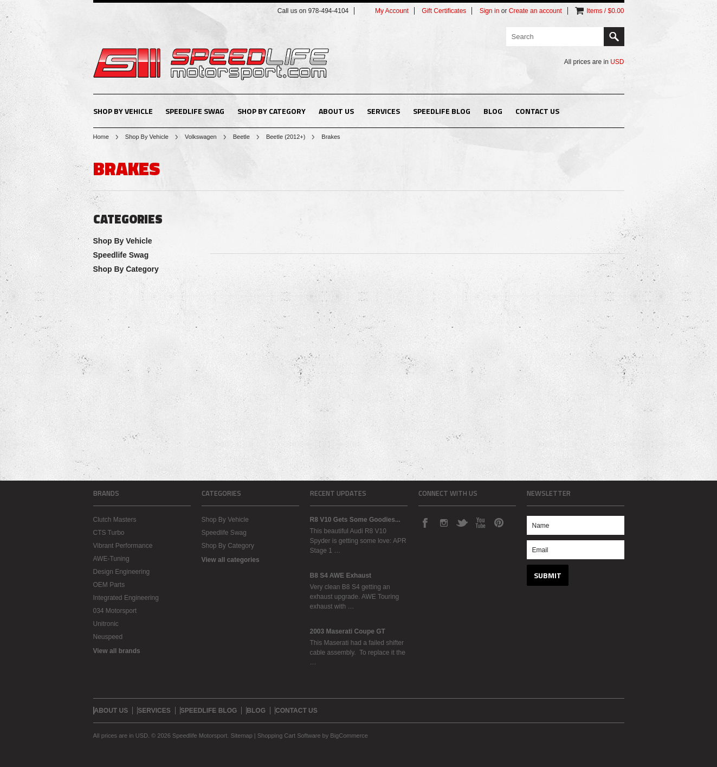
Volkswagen (201, 136)
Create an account (535, 11)
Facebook (424, 522)
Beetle (241, 136)
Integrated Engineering (126, 598)
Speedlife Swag (194, 111)
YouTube (480, 522)
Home (101, 136)
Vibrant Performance (123, 545)
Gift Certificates (444, 11)
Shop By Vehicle (123, 111)
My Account (392, 11)
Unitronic (106, 624)
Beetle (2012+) (285, 136)
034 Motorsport (115, 611)
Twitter (461, 522)
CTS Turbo (109, 532)
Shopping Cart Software (289, 735)
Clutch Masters (115, 519)
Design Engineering (121, 572)
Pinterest (498, 522)
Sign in (490, 11)
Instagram (443, 522)
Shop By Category (271, 111)
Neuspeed (108, 637)
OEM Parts (109, 585)
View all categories (231, 560)
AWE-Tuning (111, 559)
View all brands (116, 651)
